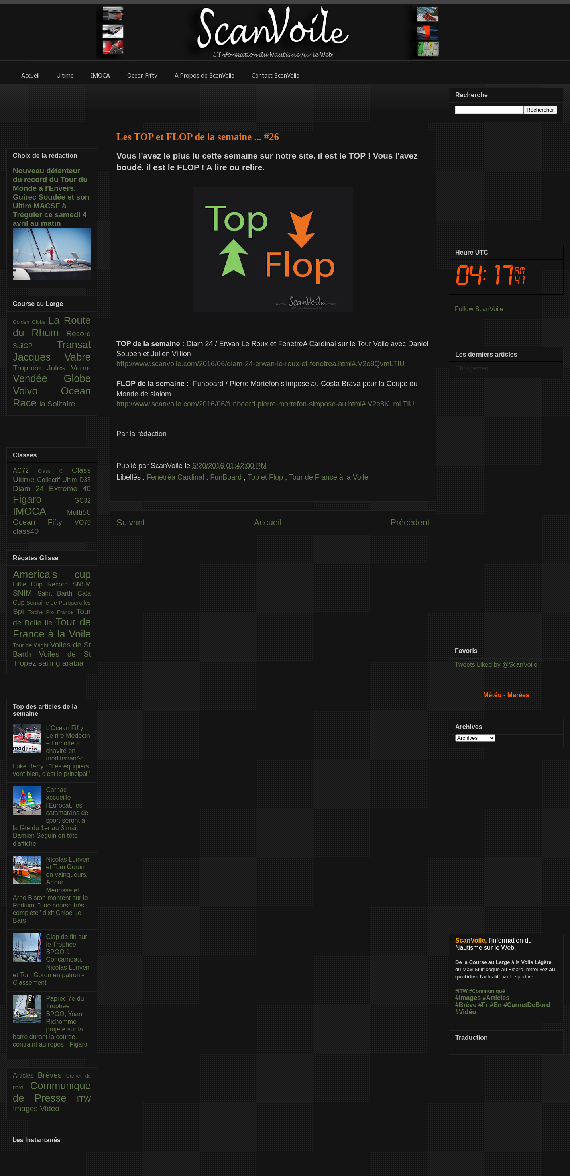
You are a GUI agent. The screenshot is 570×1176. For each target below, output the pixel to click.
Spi (20, 611)
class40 (26, 531)
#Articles (496, 997)
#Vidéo (465, 1012)
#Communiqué (487, 991)
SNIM (25, 593)
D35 (85, 479)
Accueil (268, 522)
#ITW (461, 991)
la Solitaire (57, 404)
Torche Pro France (52, 612)
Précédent (410, 522)
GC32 (82, 500)
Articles (25, 1075)
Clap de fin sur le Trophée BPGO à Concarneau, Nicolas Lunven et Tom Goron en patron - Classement (51, 959)
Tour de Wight (31, 645)
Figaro (43, 499)
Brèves (52, 1075)
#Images (468, 997)
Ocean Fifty (44, 522)
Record (78, 333)
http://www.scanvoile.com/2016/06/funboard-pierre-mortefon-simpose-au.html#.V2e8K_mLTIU (265, 404)
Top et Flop (266, 477)
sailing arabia (60, 663)
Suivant (130, 522)
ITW (84, 1099)
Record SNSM (69, 584)
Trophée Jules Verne (52, 368)
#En (495, 1005)
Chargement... (475, 368)
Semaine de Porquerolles (58, 603)
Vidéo (49, 1108)
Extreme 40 (70, 488)
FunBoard (227, 477)
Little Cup (30, 584)
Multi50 (78, 512)
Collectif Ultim (58, 479)
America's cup (52, 574)
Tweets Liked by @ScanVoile (496, 664)
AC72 (25, 470)
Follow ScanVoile (479, 309)
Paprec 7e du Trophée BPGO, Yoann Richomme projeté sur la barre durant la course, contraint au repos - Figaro (50, 1021)
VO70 (83, 522)
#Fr (483, 1005)
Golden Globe (30, 322)
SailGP (35, 346)
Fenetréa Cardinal (176, 477)
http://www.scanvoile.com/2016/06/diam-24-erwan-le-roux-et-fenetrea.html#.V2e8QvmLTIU (260, 364)
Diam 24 (31, 488)
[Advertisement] (273, 624)
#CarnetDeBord (526, 1005)
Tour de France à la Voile (328, 477)
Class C (55, 471)
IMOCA (39, 511)
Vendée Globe (52, 378)
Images (26, 1108)
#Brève (465, 1005)
